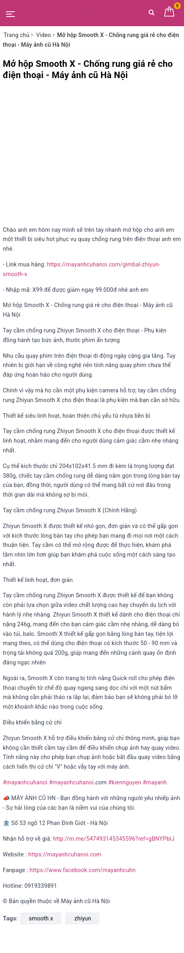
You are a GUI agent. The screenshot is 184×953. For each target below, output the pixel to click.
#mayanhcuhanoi (25, 782)
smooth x (41, 918)
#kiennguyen (124, 782)
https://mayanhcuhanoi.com (64, 854)
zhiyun (82, 918)
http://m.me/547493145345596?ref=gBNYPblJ (113, 838)
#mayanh (155, 782)
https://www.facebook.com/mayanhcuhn (82, 870)
